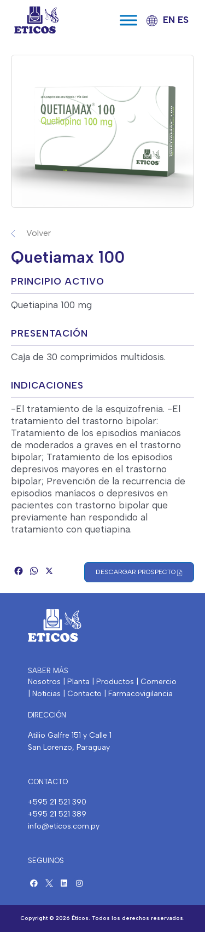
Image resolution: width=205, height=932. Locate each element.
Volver (38, 233)
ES (183, 19)
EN (169, 19)
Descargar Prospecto (139, 572)
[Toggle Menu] (128, 20)
